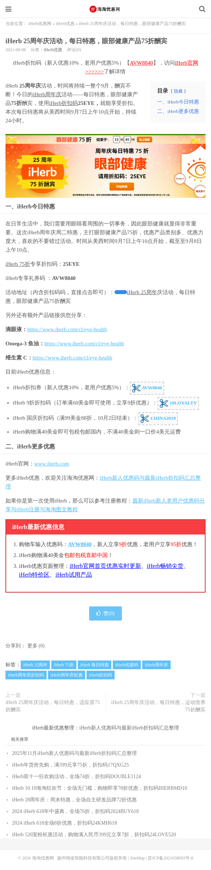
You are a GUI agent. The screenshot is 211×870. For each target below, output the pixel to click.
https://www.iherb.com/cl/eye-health (67, 329)
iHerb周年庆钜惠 (66, 675)
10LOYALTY (178, 403)
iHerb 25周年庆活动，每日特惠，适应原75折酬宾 (52, 706)
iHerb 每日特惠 (94, 664)
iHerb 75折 (17, 264)
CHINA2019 (158, 418)
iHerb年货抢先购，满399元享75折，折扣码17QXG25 (70, 765)
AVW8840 (141, 63)
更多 (32, 646)
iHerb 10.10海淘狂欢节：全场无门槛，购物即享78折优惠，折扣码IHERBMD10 (99, 788)
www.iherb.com (51, 464)
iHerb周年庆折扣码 (26, 675)
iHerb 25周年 (142, 292)
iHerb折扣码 (63, 103)
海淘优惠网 (105, 9)
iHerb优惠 (65, 23)
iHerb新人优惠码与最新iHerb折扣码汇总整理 (129, 728)
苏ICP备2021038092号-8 (170, 858)
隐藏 (178, 91)
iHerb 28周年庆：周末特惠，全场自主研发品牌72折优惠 (74, 799)
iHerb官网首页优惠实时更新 (105, 566)
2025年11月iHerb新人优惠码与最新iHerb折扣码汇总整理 (74, 753)
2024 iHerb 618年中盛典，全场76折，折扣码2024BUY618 (75, 811)
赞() (105, 613)
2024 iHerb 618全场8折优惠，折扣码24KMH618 (64, 823)
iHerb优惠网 (39, 23)
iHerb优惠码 (126, 664)
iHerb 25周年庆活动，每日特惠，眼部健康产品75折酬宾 (86, 41)
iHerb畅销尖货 (165, 566)
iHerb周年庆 (47, 94)
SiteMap (137, 858)
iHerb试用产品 (73, 575)
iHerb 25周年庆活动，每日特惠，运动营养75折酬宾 (158, 706)
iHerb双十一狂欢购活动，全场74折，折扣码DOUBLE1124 (76, 776)
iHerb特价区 (34, 575)
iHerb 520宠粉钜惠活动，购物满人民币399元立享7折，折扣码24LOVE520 (94, 834)
